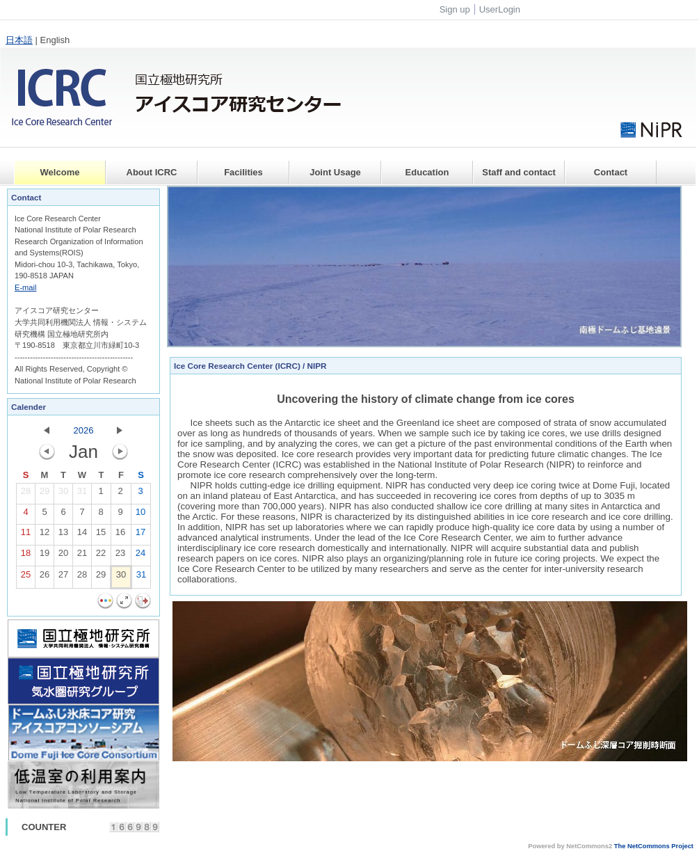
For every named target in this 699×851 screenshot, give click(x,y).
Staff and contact (518, 172)
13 (63, 535)
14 (82, 535)
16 (120, 535)
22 (101, 556)
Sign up (455, 9)
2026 (84, 430)
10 (140, 515)
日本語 (19, 40)
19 (44, 556)
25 (26, 577)
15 (101, 535)
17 (140, 535)
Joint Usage (335, 172)
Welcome (60, 172)
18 (26, 556)
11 (26, 535)
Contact (610, 172)
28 (26, 494)
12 (44, 535)
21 (82, 556)
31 (82, 494)
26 (44, 577)
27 (63, 577)
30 (63, 494)
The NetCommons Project (653, 846)
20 (63, 556)
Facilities (243, 172)
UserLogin (499, 9)
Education (427, 172)
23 (120, 556)
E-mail (25, 287)
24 (140, 556)
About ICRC (152, 172)
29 (44, 494)
